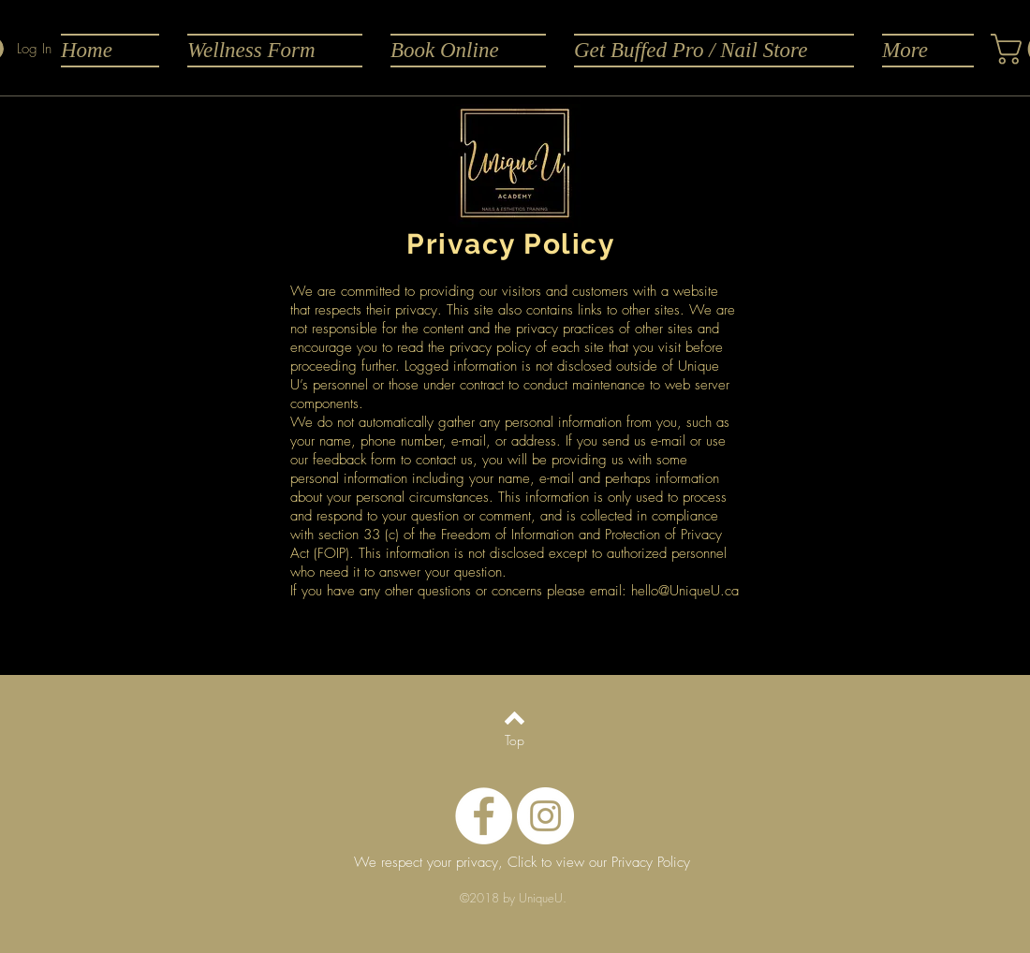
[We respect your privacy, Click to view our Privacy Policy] (521, 863)
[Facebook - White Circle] (483, 815)
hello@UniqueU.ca (685, 590)
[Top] (514, 740)
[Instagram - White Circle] (545, 815)
